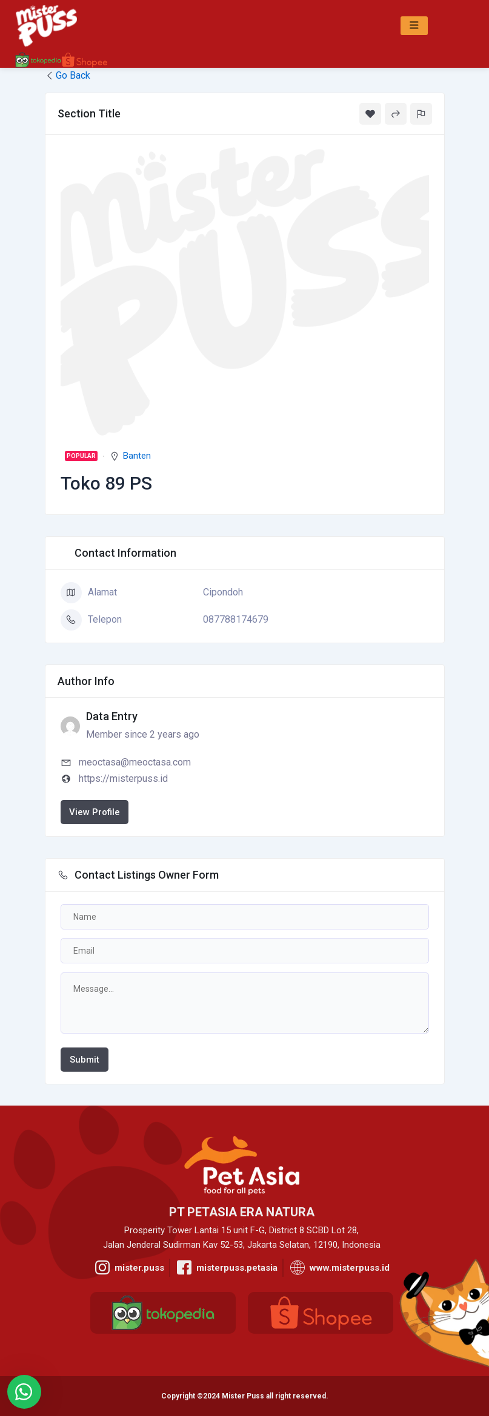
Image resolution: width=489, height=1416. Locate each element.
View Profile (94, 812)
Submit (84, 1059)
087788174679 (235, 619)
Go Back (67, 75)
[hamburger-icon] (414, 26)
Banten (137, 455)
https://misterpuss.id (123, 778)
